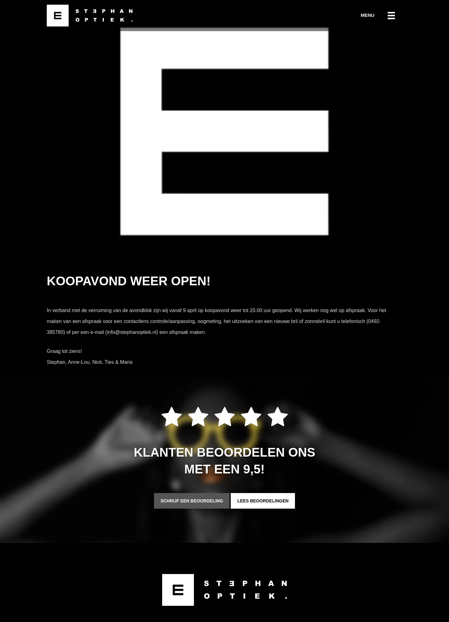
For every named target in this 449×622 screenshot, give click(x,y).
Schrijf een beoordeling (192, 500)
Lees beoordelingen (262, 500)
